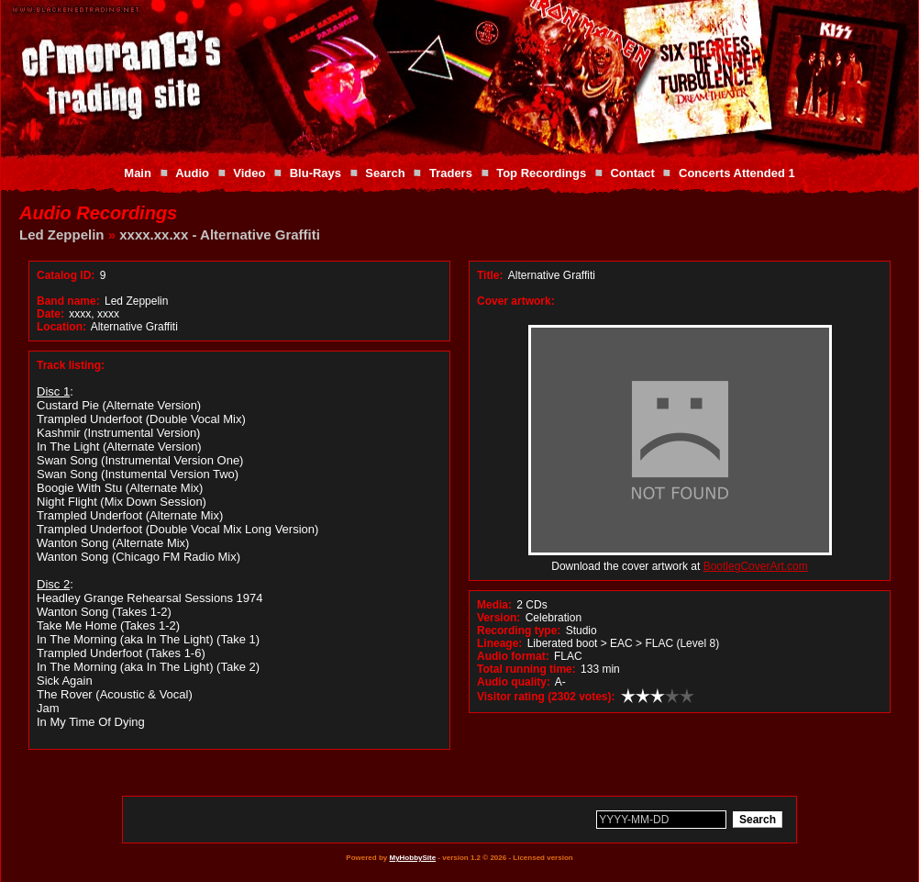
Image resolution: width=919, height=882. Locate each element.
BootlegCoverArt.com (755, 566)
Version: (498, 617)
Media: (494, 604)
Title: (491, 275)
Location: (61, 326)
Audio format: (513, 656)
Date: (50, 313)
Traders (450, 173)
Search (384, 173)
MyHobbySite (412, 858)
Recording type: (518, 630)
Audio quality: (513, 681)
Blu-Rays (315, 173)
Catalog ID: (65, 275)
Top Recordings (541, 173)
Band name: (68, 301)
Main (137, 173)
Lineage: (499, 643)
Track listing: (71, 365)
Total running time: (526, 669)
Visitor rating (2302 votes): (546, 696)
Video (249, 173)
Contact (632, 173)
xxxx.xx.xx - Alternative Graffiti (219, 234)
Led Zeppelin (62, 234)
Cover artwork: (516, 301)
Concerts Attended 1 (737, 173)
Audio (192, 173)
